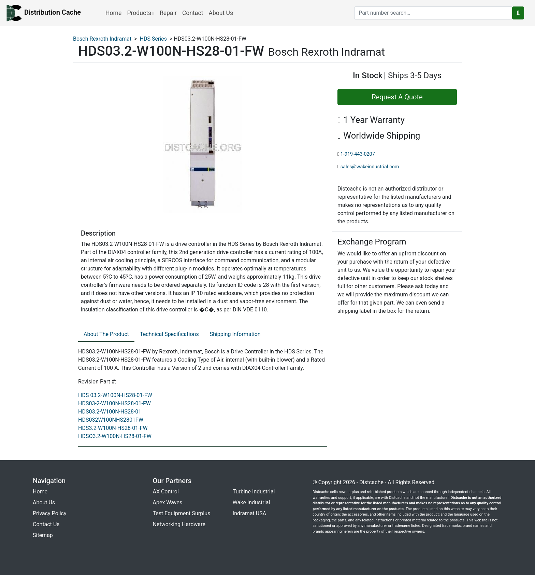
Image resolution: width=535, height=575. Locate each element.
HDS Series (153, 39)
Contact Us (46, 524)
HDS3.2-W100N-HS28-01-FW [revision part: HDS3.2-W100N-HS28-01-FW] (113, 428)
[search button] (518, 12)
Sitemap (43, 535)
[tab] (106, 334)
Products (140, 13)
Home (113, 13)
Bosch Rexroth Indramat (102, 39)
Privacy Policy (50, 513)
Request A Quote (397, 97)
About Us (220, 13)
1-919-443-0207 (358, 154)
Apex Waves (168, 502)
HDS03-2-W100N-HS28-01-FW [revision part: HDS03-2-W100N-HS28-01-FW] (114, 403)
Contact (192, 13)
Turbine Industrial (254, 491)
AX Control (166, 491)
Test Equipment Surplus (182, 513)
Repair (168, 13)
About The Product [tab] (106, 334)
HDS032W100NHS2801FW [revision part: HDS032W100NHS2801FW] (110, 420)
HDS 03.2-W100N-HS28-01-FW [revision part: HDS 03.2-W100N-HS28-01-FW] (115, 395)
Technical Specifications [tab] (169, 334)
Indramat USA (249, 513)
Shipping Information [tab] (235, 334)
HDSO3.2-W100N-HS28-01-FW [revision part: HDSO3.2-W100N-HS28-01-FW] (114, 436)
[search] (433, 12)
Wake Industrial (251, 502)
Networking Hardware (179, 524)
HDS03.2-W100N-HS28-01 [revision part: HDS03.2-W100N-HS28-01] (109, 411)
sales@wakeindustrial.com (370, 167)
